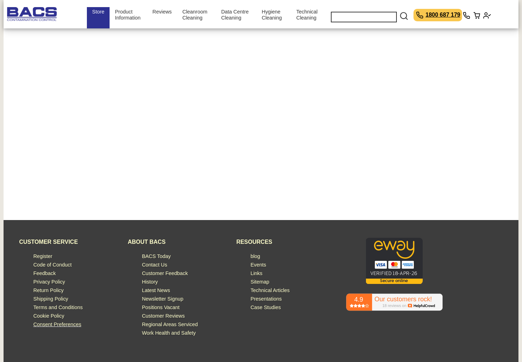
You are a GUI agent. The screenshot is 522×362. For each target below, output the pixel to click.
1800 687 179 (443, 15)
